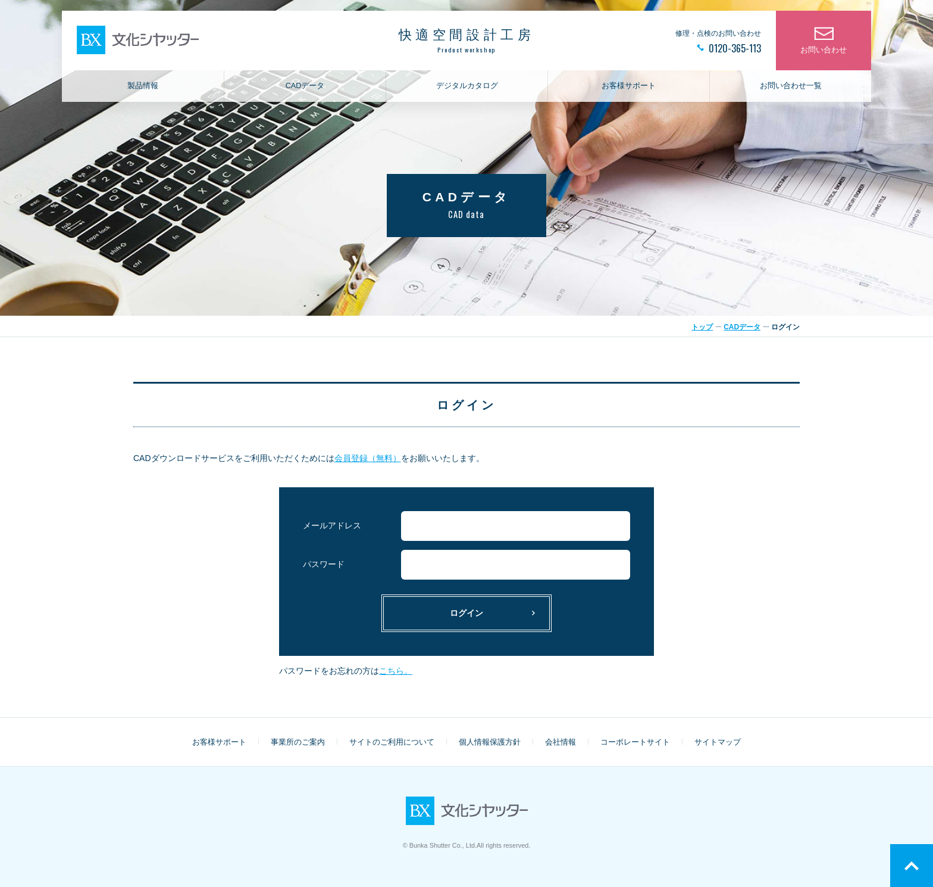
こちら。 (395, 671)
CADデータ (305, 87)
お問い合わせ (823, 51)
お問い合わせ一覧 (791, 87)
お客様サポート (629, 87)
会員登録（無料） (367, 458)
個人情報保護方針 (490, 741)
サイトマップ (717, 741)
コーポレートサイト (635, 741)
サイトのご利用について (391, 741)
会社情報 (560, 741)
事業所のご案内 (298, 741)
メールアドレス (332, 525)
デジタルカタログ (467, 87)
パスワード (324, 564)
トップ (702, 327)
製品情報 (142, 87)
